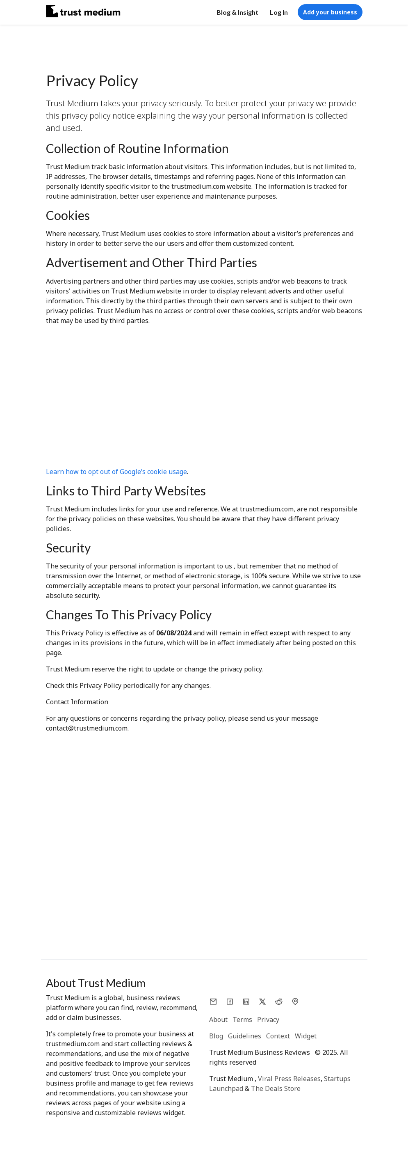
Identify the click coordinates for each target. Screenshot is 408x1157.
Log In (279, 12)
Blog (216, 1035)
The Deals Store (276, 1088)
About (218, 1019)
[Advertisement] (204, 399)
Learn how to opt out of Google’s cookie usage (116, 471)
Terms (242, 1019)
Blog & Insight (237, 12)
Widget (306, 1035)
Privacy (268, 1019)
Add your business (330, 12)
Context (278, 1035)
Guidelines (244, 1035)
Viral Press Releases (289, 1078)
